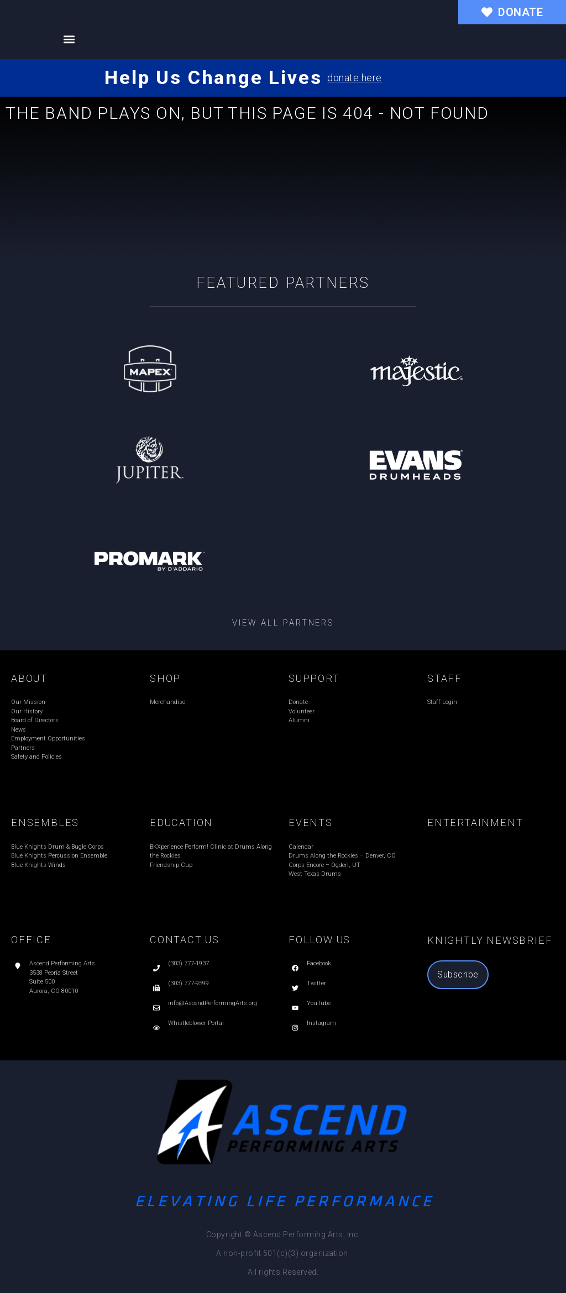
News (18, 729)
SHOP (165, 678)
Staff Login (442, 702)
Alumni (299, 720)
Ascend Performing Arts (62, 963)
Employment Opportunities (48, 738)
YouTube (319, 1003)
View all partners (283, 623)
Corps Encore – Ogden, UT (324, 865)
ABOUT (29, 678)
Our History (27, 711)
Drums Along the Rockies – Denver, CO (342, 855)
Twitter (316, 983)
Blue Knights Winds (38, 865)
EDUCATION (181, 822)
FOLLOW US (319, 939)
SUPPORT (314, 678)
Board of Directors (35, 720)
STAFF (444, 678)
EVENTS (311, 822)
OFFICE (31, 939)
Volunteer (302, 711)
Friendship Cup (171, 865)
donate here (354, 77)
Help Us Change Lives (213, 77)
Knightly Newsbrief (489, 940)
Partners (23, 747)
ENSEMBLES (45, 822)
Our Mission (28, 702)
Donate (298, 702)
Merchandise (167, 702)
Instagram (321, 1023)
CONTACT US (184, 939)
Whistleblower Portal (196, 1023)
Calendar (301, 846)
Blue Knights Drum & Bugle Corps (57, 846)
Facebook (319, 963)
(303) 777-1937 (188, 963)
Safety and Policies (36, 756)
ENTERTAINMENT (475, 822)
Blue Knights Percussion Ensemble (59, 855)
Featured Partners (283, 283)
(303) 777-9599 (188, 983)
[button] (69, 39)
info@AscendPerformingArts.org (212, 1003)
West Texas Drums (315, 873)
